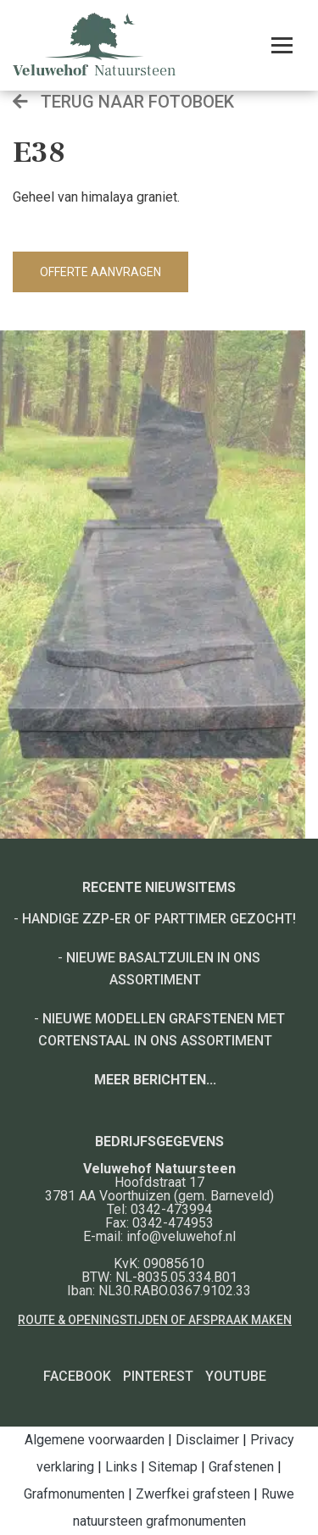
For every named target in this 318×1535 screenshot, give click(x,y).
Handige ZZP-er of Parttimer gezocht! (159, 919)
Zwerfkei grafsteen (193, 1494)
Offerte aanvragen (100, 272)
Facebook (77, 1376)
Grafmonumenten (74, 1494)
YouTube (235, 1376)
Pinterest (158, 1376)
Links (121, 1467)
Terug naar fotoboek (123, 101)
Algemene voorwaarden (95, 1440)
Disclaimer (207, 1440)
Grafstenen (241, 1467)
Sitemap (173, 1467)
